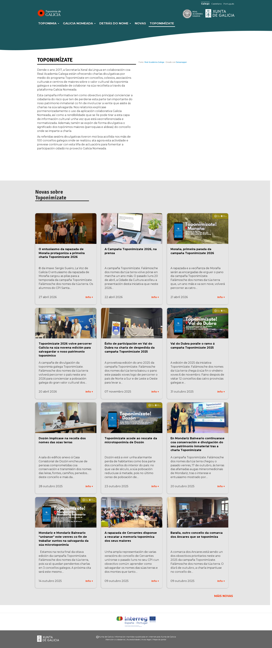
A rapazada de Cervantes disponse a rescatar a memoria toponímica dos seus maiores (131, 536)
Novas (140, 23)
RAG (182, 14)
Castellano (216, 3)
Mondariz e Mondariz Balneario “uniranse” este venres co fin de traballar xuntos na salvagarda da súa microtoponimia (63, 538)
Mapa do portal (159, 639)
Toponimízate (162, 23)
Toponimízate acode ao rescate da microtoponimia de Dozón (131, 440)
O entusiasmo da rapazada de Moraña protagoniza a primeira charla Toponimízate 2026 (62, 253)
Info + (89, 297)
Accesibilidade (133, 639)
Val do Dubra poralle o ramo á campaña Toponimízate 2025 (193, 345)
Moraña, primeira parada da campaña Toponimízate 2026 (192, 251)
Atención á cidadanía (115, 639)
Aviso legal (146, 639)
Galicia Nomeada (79, 23)
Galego (205, 3)
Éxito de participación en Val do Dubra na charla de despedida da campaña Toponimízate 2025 (130, 347)
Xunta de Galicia (220, 13)
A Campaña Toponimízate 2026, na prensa (131, 251)
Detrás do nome (115, 23)
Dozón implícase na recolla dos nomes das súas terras (62, 440)
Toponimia (48, 23)
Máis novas (223, 596)
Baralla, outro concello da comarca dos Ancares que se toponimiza (197, 534)
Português (228, 3)
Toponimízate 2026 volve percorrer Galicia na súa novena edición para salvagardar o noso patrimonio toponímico (65, 349)
